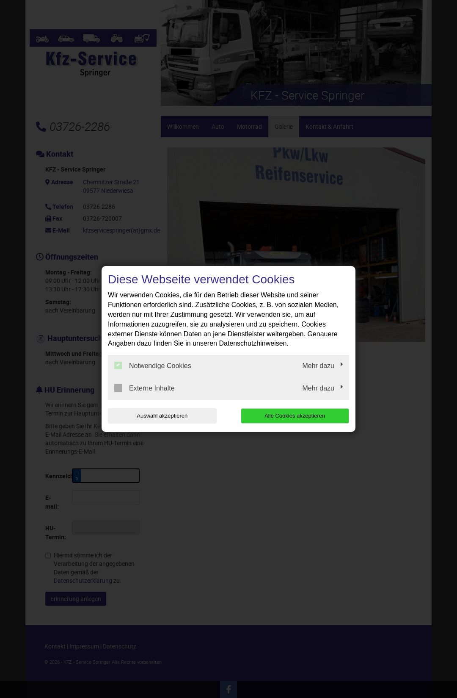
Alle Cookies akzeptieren (294, 416)
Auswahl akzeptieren (162, 416)
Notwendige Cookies (152, 365)
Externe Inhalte (144, 388)
